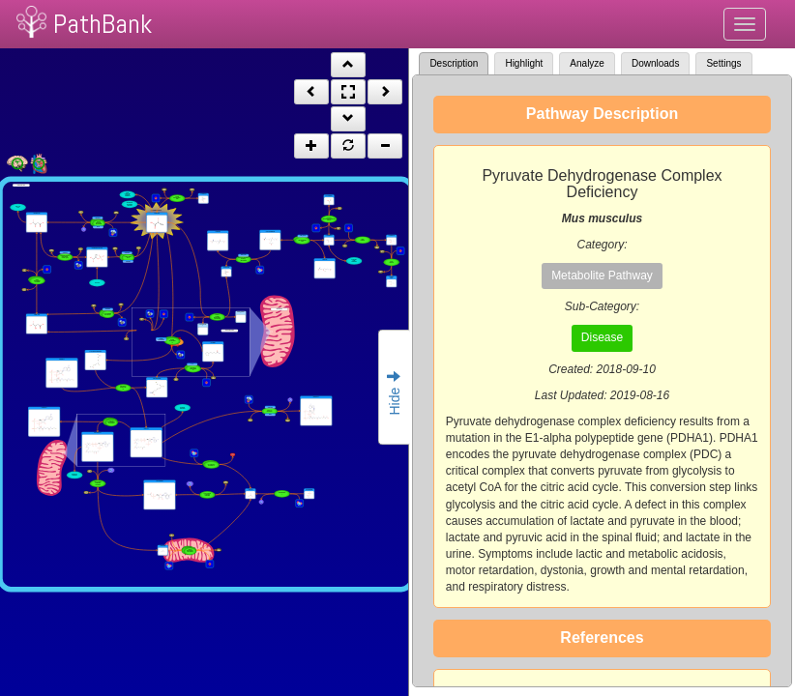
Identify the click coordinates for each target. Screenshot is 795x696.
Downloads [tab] (655, 63)
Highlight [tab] (524, 63)
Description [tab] (453, 63)
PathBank (102, 24)
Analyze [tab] (587, 63)
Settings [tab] (723, 63)
